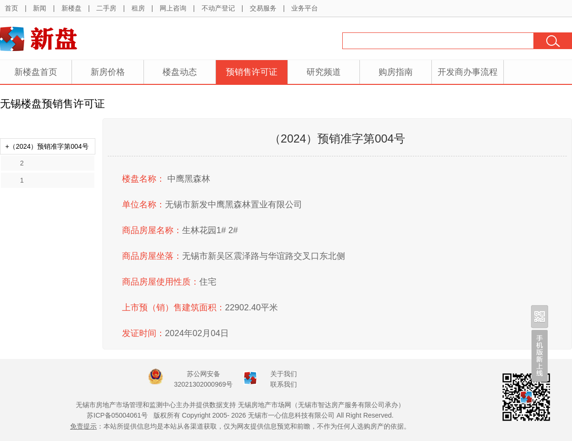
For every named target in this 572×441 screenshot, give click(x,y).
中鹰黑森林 (188, 179)
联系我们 (283, 384)
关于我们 (283, 374)
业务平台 (304, 8)
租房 (138, 8)
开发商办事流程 (468, 72)
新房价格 (108, 72)
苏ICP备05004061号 (117, 415)
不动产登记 (218, 8)
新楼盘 (71, 8)
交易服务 (263, 8)
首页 (11, 8)
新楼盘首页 (35, 72)
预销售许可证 (251, 72)
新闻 (39, 8)
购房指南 (395, 72)
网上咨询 (173, 8)
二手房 (106, 8)
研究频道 (323, 72)
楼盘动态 (180, 72)
